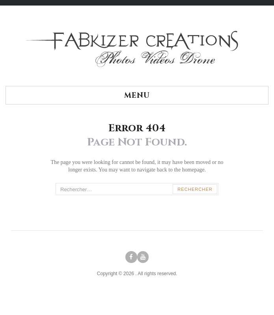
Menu (137, 96)
